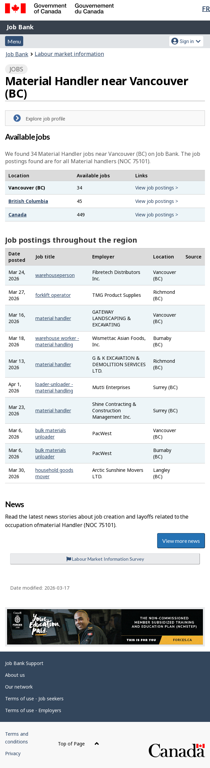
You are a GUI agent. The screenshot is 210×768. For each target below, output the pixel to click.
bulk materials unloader (50, 433)
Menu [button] (14, 41)
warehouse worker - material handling (57, 341)
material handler (53, 318)
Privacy (13, 753)
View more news (181, 540)
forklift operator (53, 295)
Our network (19, 687)
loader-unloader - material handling (54, 387)
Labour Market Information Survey (105, 559)
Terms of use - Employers (33, 710)
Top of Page (78, 743)
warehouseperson (55, 275)
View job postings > (156, 187)
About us (15, 675)
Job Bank (20, 27)
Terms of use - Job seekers (34, 698)
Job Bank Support (24, 663)
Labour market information (69, 54)
